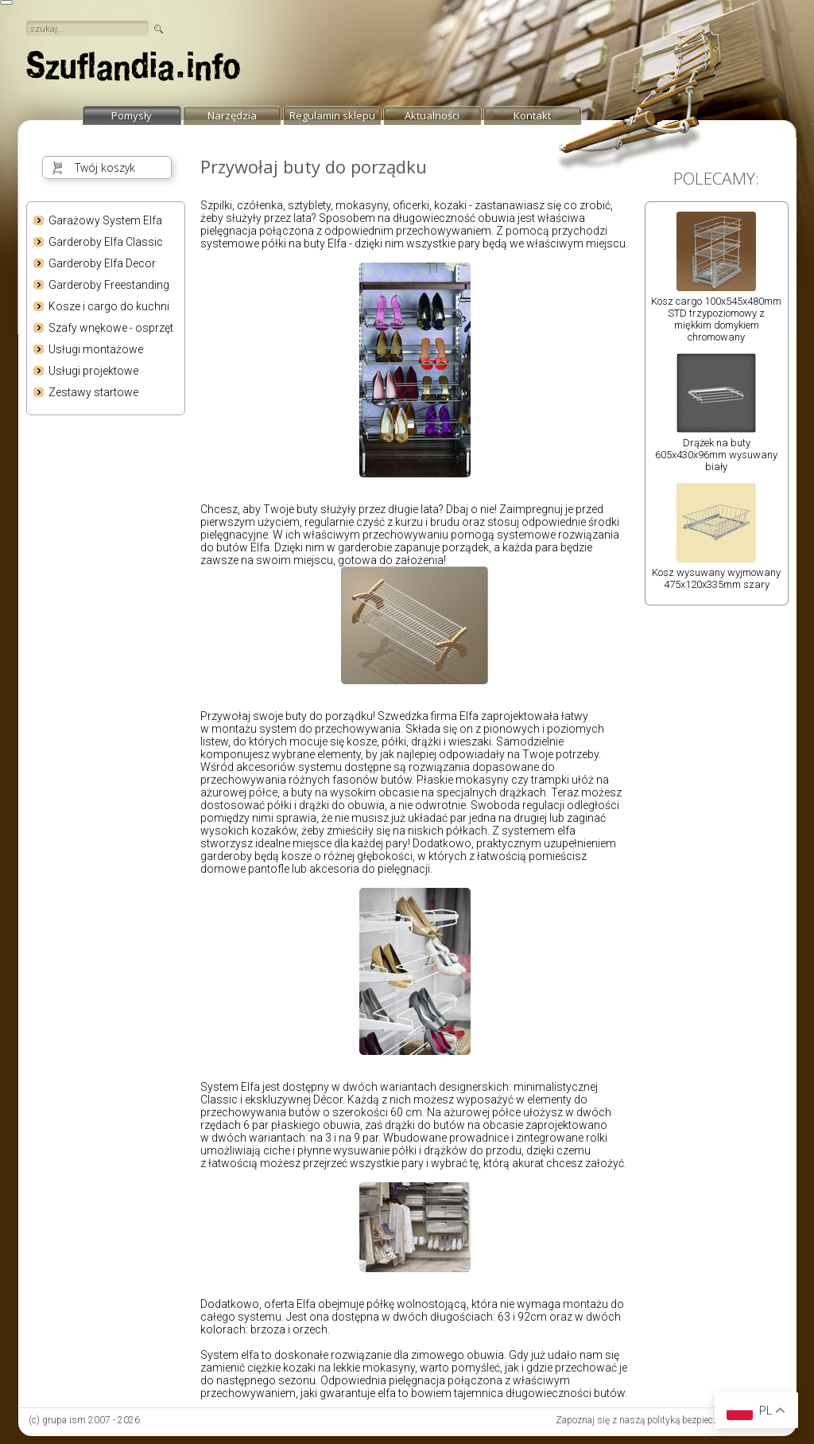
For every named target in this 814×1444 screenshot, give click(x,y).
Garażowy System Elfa (105, 220)
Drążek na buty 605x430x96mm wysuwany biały (716, 455)
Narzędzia (232, 115)
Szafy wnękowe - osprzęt (110, 327)
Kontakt (532, 115)
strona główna (133, 70)
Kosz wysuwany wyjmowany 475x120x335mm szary (716, 578)
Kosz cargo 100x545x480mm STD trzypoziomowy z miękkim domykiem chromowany (716, 319)
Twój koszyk (105, 167)
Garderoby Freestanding (108, 284)
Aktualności (432, 115)
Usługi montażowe (95, 349)
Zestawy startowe (93, 392)
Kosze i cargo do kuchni (108, 306)
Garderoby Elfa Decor (102, 263)
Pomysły (131, 115)
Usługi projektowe (93, 370)
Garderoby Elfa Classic (105, 241)
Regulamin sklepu (332, 115)
